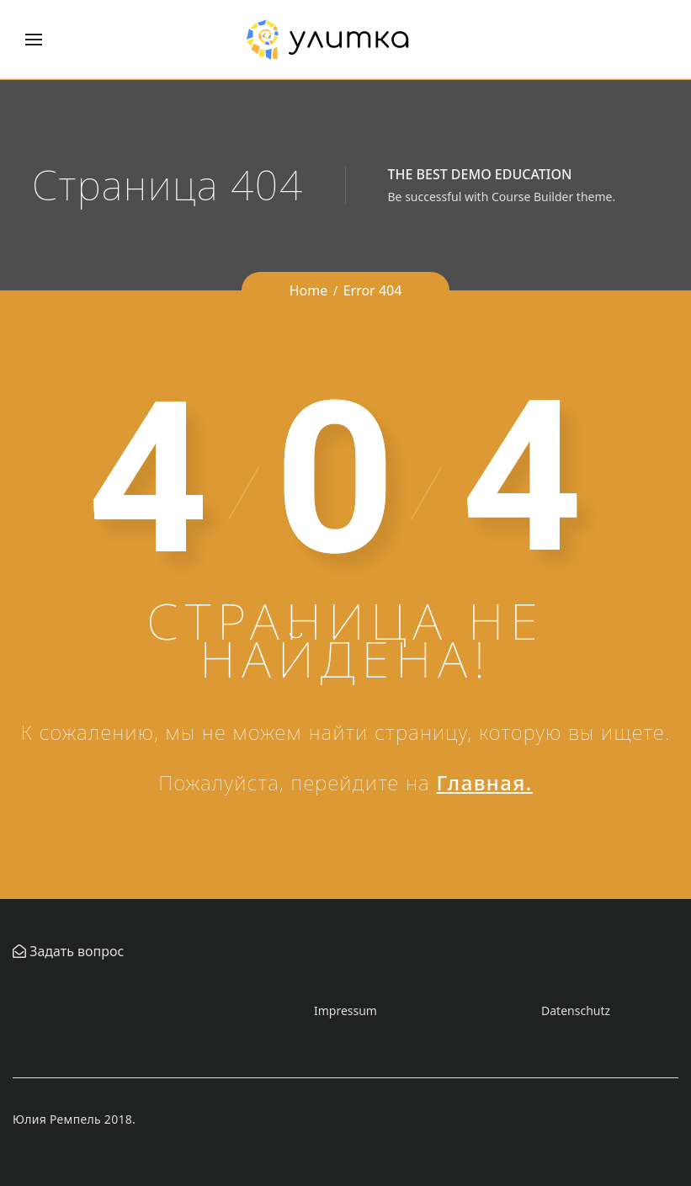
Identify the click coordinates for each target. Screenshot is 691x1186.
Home (309, 290)
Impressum (345, 1010)
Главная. (485, 782)
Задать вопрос (75, 951)
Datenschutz (575, 1010)
